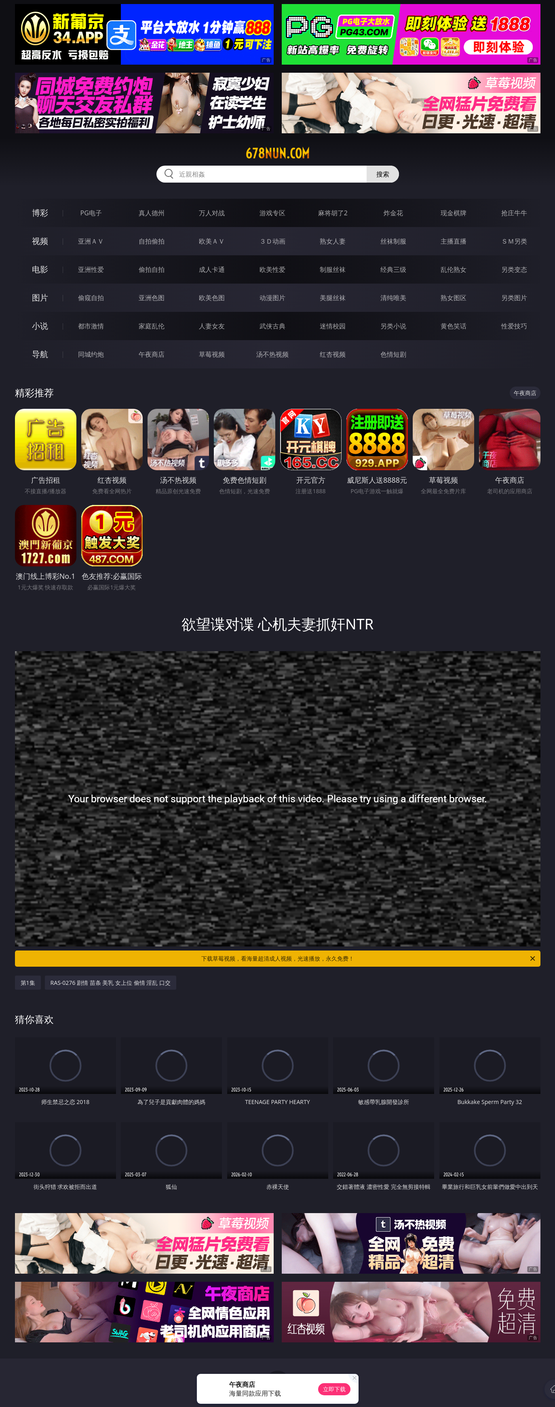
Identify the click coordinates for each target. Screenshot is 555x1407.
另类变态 (514, 269)
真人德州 (152, 212)
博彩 (40, 212)
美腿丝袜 (333, 297)
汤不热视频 (272, 354)
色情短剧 (393, 354)
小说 (40, 325)
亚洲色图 (152, 297)
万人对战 (212, 212)
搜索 (382, 174)
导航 (40, 354)
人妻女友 (212, 326)
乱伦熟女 (453, 269)
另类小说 (393, 326)
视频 (40, 241)
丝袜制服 (393, 241)
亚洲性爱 (91, 269)
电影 (40, 269)
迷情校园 (333, 326)
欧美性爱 (272, 269)
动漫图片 (272, 297)
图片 (40, 297)
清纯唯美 (393, 297)
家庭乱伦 (152, 326)
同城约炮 (91, 354)
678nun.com (277, 153)
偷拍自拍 (152, 269)
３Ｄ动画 (272, 241)
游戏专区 (272, 212)
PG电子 (91, 212)
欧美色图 (212, 297)
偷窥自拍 (91, 297)
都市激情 (91, 326)
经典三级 (393, 269)
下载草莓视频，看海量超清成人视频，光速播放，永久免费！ (368, 958)
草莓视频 (212, 354)
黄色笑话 (453, 326)
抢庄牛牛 (514, 212)
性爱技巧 (514, 326)
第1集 (28, 982)
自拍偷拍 (152, 241)
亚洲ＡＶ (91, 241)
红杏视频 (333, 354)
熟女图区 (453, 297)
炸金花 (393, 212)
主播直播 (453, 241)
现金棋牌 (453, 212)
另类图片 (514, 297)
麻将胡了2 (333, 212)
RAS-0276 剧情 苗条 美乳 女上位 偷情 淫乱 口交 (111, 982)
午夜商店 (152, 354)
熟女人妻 (333, 241)
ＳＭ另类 (514, 241)
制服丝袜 (333, 269)
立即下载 (334, 1389)
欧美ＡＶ (212, 241)
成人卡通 (212, 269)
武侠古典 (272, 326)
